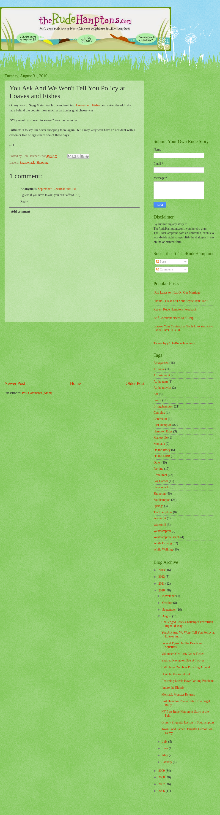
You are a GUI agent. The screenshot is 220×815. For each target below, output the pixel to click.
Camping (159, 412)
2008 (161, 777)
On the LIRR (162, 456)
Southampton (162, 500)
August (167, 616)
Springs (158, 506)
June (165, 748)
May (165, 755)
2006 (161, 791)
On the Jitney (162, 450)
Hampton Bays (163, 431)
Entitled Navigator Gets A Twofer (182, 660)
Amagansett (161, 362)
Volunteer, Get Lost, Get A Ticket (182, 654)
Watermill (160, 524)
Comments (164, 269)
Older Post (135, 383)
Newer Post (15, 383)
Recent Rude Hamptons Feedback (175, 309)
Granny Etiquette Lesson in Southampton (187, 722)
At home (159, 369)
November (169, 596)
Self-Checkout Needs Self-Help (174, 318)
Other (157, 462)
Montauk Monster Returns (178, 694)
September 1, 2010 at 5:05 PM (57, 189)
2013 (161, 570)
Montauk (159, 443)
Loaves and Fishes (88, 105)
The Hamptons (163, 512)
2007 (161, 784)
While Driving (163, 543)
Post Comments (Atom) (37, 393)
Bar (156, 394)
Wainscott (160, 518)
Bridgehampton (163, 406)
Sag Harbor (161, 481)
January (167, 762)
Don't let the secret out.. (176, 674)
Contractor (160, 419)
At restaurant (162, 375)
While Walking (163, 549)
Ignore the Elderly (172, 687)
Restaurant (160, 475)
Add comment (20, 211)
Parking (158, 468)
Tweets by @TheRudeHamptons (174, 343)
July (165, 741)
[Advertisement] (74, 351)
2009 (161, 770)
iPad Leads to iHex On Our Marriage (177, 292)
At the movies (162, 387)
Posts (161, 261)
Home (75, 383)
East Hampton (163, 425)
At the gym (161, 381)
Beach (157, 400)
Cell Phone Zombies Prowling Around (185, 667)
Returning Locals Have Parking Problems (187, 681)
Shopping (42, 162)
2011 (161, 583)
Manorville (161, 437)
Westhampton (162, 531)
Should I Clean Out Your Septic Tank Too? (181, 301)
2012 (161, 576)
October (167, 603)
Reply (24, 201)
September (169, 609)
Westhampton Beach (166, 537)
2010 (161, 590)
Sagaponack (27, 162)
